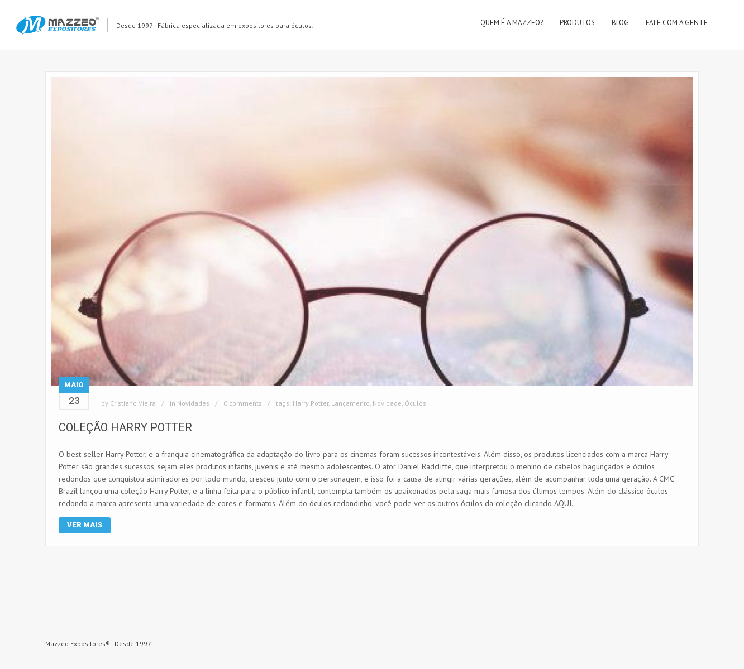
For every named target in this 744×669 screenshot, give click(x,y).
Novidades (193, 403)
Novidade (387, 403)
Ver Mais (84, 525)
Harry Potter (310, 403)
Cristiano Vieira (133, 403)
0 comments (242, 403)
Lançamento (350, 403)
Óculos (415, 403)
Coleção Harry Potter (125, 427)
